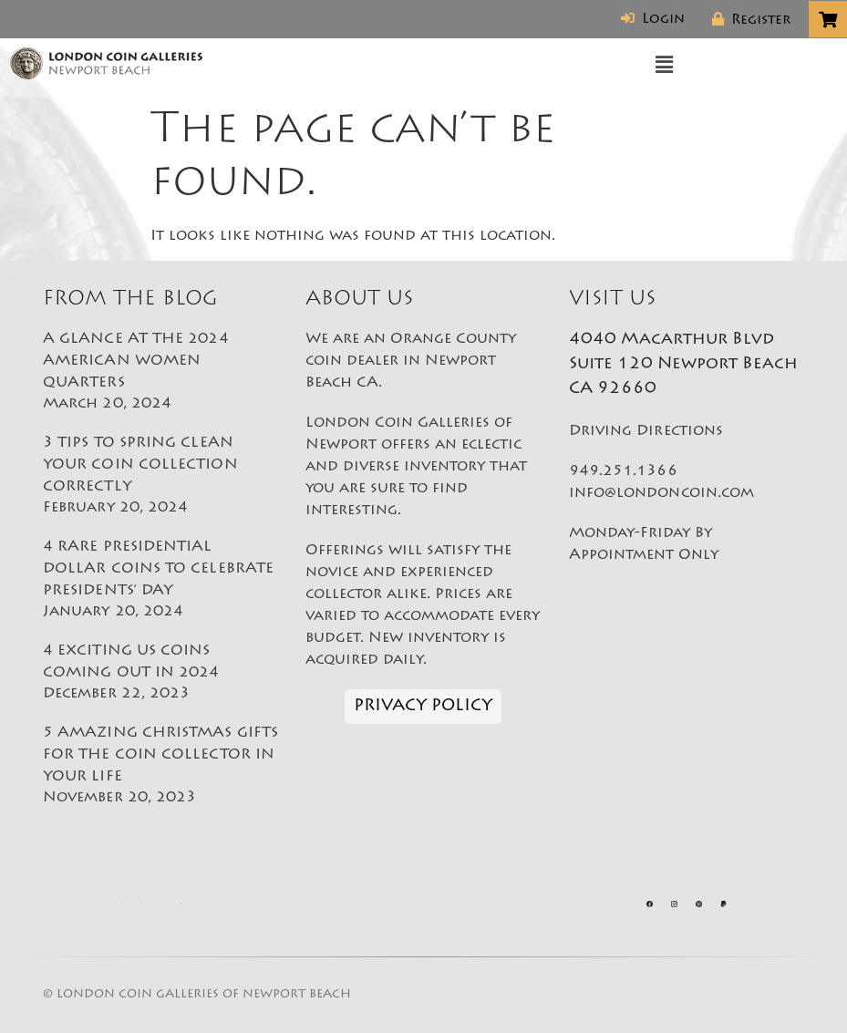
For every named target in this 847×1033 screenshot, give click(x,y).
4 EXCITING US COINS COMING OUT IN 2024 (160, 674)
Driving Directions (646, 431)
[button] (664, 65)
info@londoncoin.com (662, 493)
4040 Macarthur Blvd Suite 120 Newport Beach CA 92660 (683, 365)
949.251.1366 (623, 471)
